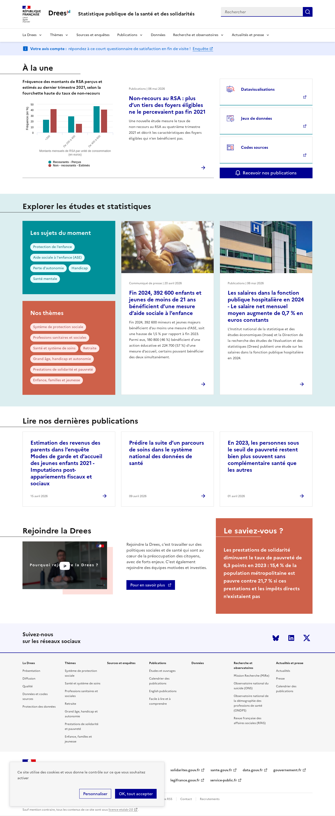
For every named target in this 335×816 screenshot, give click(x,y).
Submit (308, 12)
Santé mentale (45, 278)
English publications (162, 691)
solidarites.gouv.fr (185, 770)
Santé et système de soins (54, 348)
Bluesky (276, 638)
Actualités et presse (248, 34)
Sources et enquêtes (92, 34)
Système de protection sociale (58, 326)
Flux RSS (166, 799)
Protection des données (39, 706)
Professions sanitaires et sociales (59, 337)
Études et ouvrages (162, 671)
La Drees (29, 34)
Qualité (27, 686)
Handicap (80, 268)
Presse (280, 678)
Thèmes (56, 34)
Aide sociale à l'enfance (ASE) (57, 257)
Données (158, 34)
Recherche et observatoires (195, 34)
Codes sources (254, 147)
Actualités (283, 671)
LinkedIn (291, 638)
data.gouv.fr (253, 770)
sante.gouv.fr (221, 770)
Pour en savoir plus (148, 585)
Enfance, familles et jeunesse (56, 380)
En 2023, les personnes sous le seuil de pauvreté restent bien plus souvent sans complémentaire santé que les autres (263, 456)
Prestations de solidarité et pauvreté (63, 369)
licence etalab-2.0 (121, 810)
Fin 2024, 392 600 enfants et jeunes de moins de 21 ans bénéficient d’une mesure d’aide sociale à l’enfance (165, 303)
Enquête (200, 49)
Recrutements (209, 799)
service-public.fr (223, 780)
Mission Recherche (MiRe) (251, 676)
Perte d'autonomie (48, 268)
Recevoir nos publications (270, 173)
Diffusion (28, 678)
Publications (127, 34)
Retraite (89, 348)
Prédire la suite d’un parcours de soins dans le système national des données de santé (166, 453)
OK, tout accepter (136, 794)
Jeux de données (256, 118)
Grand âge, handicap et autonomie (62, 358)
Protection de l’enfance (52, 246)
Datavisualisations (258, 89)
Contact (186, 799)
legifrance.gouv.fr (185, 780)
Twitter (307, 638)
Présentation (31, 671)
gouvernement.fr (287, 770)
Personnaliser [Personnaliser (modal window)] (95, 794)
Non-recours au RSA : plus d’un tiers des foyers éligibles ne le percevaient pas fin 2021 (167, 105)
